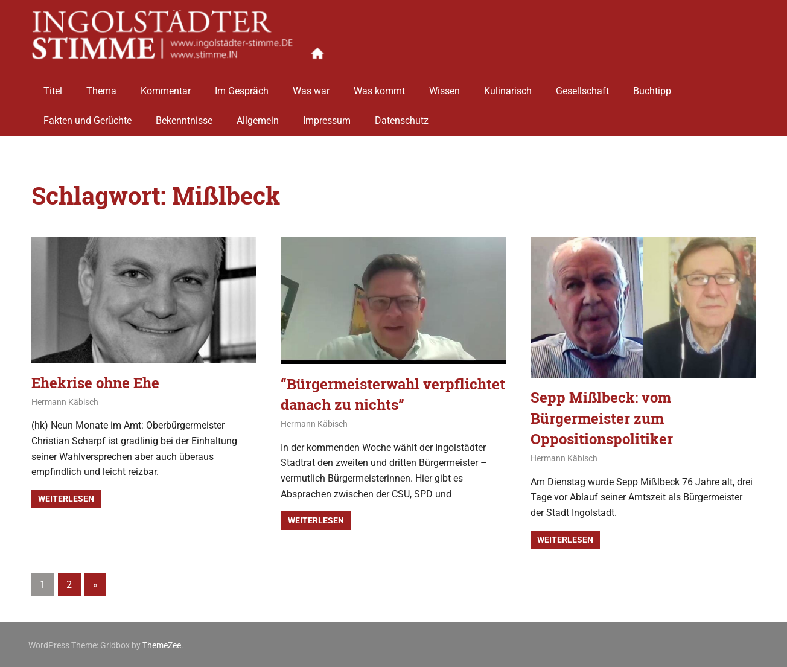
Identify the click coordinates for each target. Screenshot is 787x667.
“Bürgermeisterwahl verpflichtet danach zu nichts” (393, 393)
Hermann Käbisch (64, 401)
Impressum (327, 116)
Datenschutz (402, 116)
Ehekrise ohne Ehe (95, 382)
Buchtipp (652, 86)
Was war (311, 86)
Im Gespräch (242, 86)
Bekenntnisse (184, 116)
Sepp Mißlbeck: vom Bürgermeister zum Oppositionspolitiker (602, 417)
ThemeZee (161, 643)
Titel (52, 86)
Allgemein (258, 116)
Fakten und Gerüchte (87, 116)
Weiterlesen (66, 498)
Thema (101, 86)
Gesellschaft (582, 86)
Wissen (444, 86)
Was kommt (379, 86)
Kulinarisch (508, 86)
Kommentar (166, 86)
